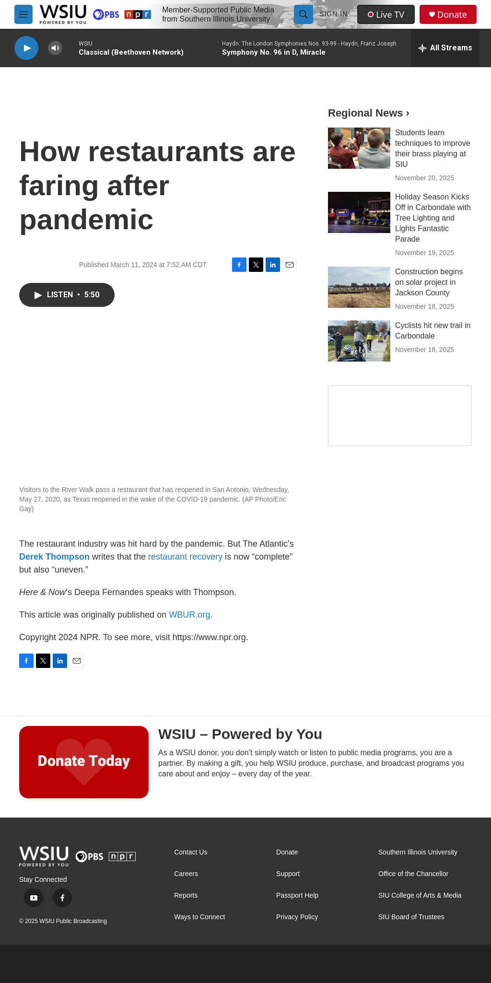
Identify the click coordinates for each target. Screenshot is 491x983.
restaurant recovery (185, 557)
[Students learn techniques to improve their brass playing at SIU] (359, 148)
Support (288, 874)
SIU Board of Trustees (411, 917)
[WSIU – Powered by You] (84, 762)
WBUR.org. (190, 615)
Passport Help (297, 895)
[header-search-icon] (303, 14)
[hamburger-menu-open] (23, 14)
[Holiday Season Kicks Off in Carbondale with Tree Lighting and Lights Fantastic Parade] (359, 212)
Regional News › (368, 113)
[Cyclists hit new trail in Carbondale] (359, 341)
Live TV (386, 14)
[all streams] (445, 48)
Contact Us (190, 852)
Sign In (333, 14)
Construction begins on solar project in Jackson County (429, 282)
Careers (186, 874)
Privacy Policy (297, 917)
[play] (26, 48)
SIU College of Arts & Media (420, 895)
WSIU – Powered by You (240, 734)
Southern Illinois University (417, 852)
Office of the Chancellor (413, 874)
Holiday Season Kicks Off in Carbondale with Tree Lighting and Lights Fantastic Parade (433, 218)
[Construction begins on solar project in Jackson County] (359, 287)
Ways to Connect (199, 917)
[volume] (55, 48)
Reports (186, 895)
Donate (452, 15)
